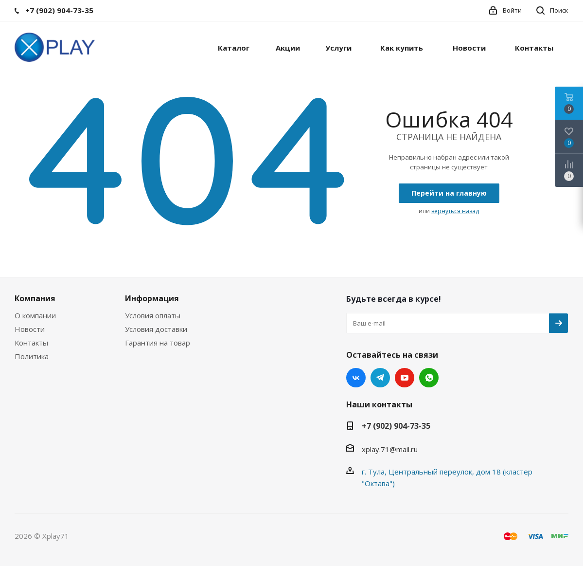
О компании (35, 315)
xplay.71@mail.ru (390, 449)
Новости (30, 329)
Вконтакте (356, 377)
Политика (32, 356)
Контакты (31, 342)
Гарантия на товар (157, 342)
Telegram (380, 377)
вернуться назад (455, 211)
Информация (152, 298)
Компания (35, 298)
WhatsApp (429, 377)
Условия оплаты (152, 315)
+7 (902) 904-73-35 (396, 425)
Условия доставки (156, 329)
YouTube (404, 377)
